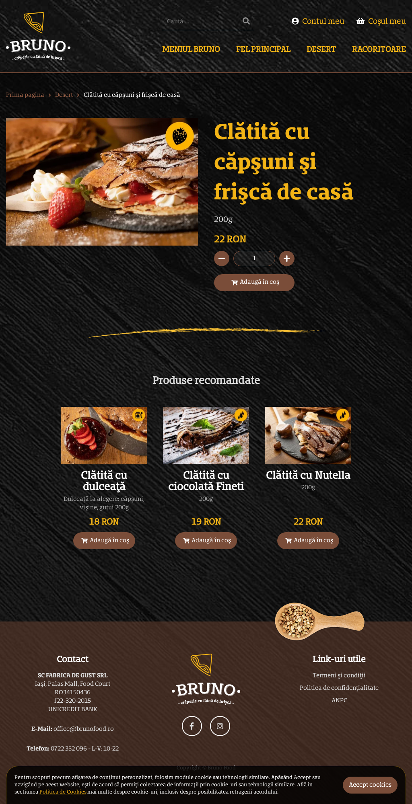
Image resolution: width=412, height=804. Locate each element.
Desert (321, 49)
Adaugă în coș (255, 282)
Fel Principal (263, 49)
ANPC (339, 701)
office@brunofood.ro (84, 729)
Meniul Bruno (191, 49)
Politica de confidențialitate (339, 688)
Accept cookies (370, 785)
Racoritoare (379, 49)
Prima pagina (25, 95)
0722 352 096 (69, 749)
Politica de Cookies (62, 792)
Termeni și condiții (339, 676)
